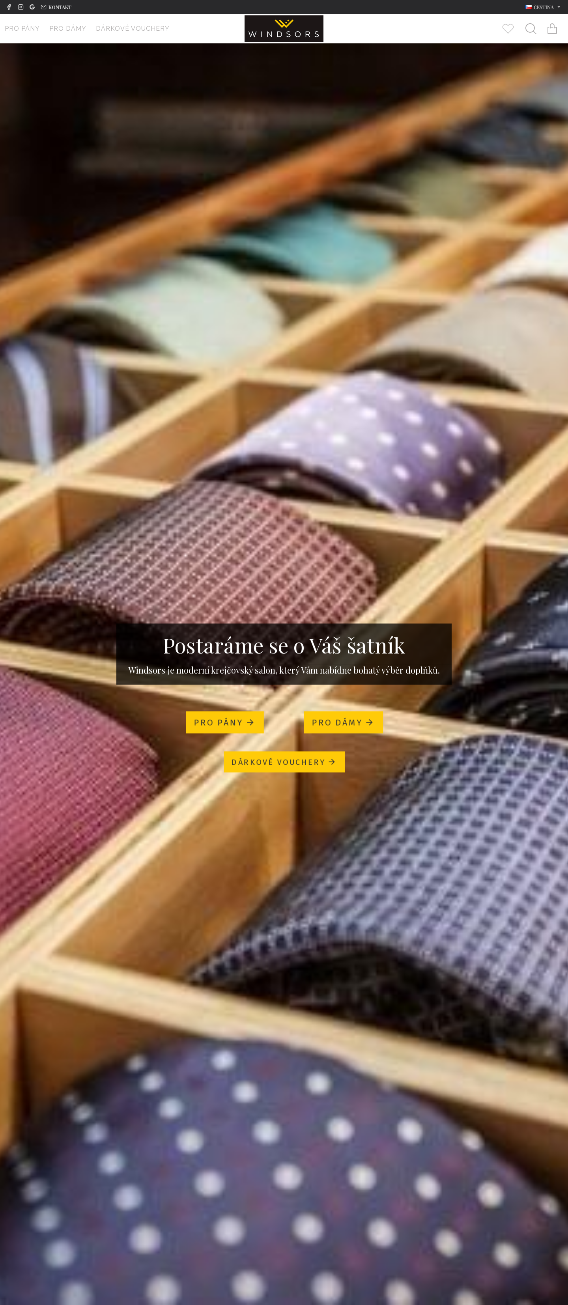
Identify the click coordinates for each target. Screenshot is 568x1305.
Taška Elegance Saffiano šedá (366, 1011)
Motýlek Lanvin (333, 1245)
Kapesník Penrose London (69, 1245)
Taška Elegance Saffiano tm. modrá (235, 1011)
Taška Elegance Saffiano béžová (498, 1011)
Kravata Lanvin (201, 1245)
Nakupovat (85, 988)
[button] (555, 960)
